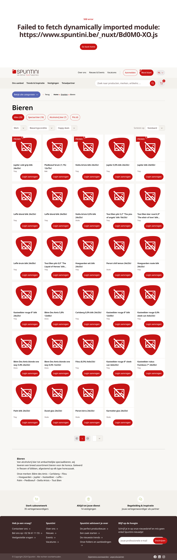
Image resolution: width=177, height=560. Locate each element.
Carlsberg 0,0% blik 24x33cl (88, 312)
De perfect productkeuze (94, 528)
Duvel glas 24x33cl (53, 410)
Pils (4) (75, 117)
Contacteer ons (21, 528)
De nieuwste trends (91, 537)
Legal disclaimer (117, 556)
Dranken (64, 94)
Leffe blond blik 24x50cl (55, 214)
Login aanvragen (30, 176)
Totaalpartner (68, 83)
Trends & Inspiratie (35, 83)
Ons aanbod (18, 83)
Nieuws (51, 533)
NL (160, 72)
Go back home (88, 46)
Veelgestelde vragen (24, 537)
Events (51, 537)
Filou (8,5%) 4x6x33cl (85, 361)
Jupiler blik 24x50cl (146, 165)
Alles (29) (18, 117)
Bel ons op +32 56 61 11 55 (27, 533)
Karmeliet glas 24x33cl (117, 410)
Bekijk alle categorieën (26, 94)
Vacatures (111, 72)
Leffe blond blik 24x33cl (25, 214)
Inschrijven (160, 540)
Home (56, 94)
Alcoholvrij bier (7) (58, 117)
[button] (160, 72)
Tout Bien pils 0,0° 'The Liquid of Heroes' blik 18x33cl (55, 266)
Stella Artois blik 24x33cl (87, 165)
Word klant (146, 72)
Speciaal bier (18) (36, 117)
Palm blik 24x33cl (22, 410)
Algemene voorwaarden (98, 556)
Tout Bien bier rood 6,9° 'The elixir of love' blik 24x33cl (148, 217)
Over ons (82, 72)
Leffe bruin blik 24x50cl (25, 263)
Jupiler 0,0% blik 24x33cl (117, 165)
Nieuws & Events (96, 72)
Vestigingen (53, 83)
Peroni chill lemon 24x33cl (118, 263)
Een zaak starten (90, 533)
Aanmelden (130, 72)
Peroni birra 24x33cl (84, 410)
